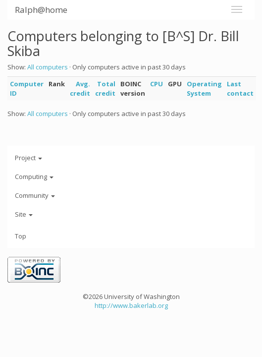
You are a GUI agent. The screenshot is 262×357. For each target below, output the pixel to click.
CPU (156, 83)
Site (24, 214)
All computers (47, 66)
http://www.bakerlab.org (131, 305)
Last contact (240, 88)
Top (20, 236)
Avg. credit (80, 88)
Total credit (105, 88)
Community (35, 195)
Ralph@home (41, 9)
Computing (34, 176)
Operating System (204, 88)
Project (28, 157)
